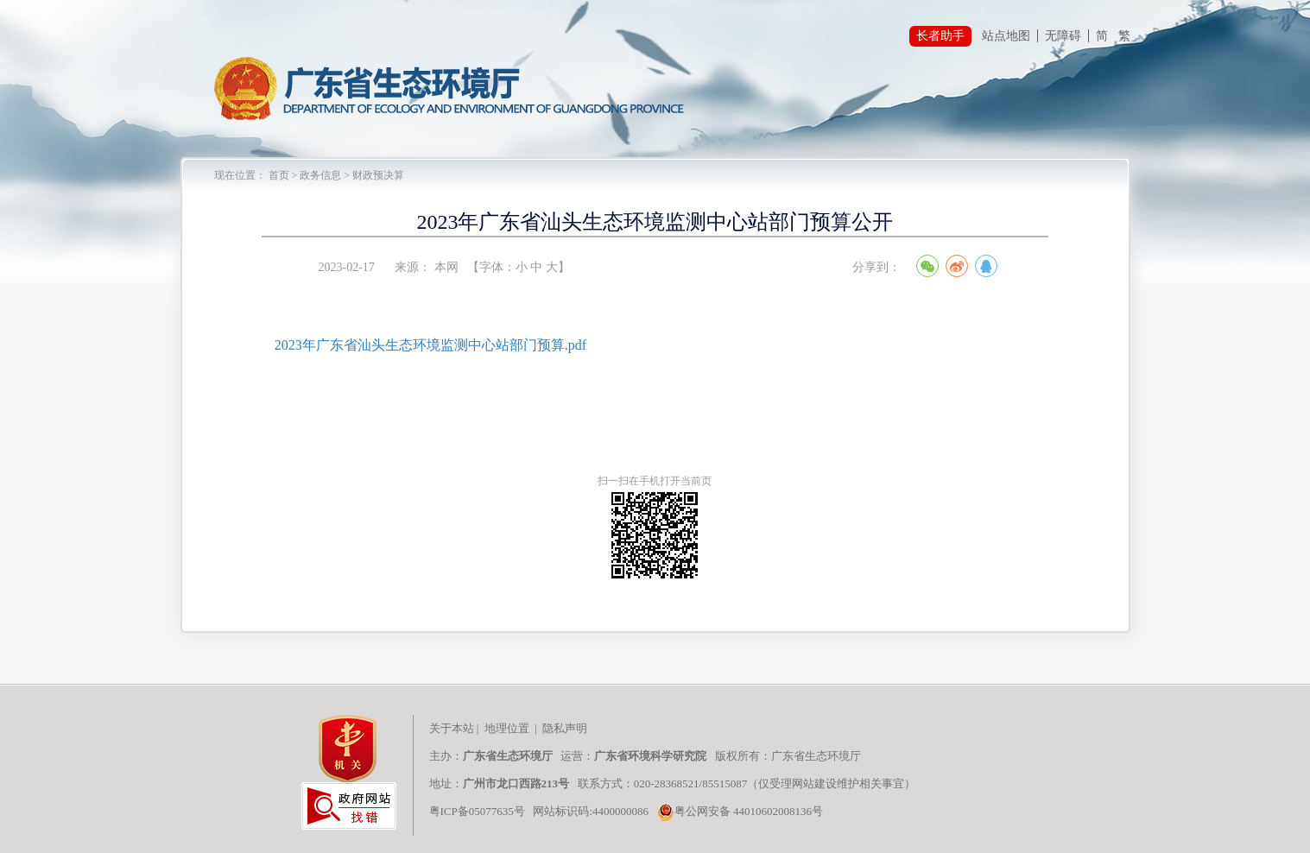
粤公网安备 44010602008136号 (740, 811)
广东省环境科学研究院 (650, 755)
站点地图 (1006, 35)
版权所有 (736, 755)
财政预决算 (378, 175)
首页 (279, 175)
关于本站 (451, 728)
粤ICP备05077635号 (477, 811)
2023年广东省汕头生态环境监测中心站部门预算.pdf (430, 345)
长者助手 (940, 35)
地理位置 (506, 728)
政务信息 (320, 175)
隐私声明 (566, 728)
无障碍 (1063, 35)
